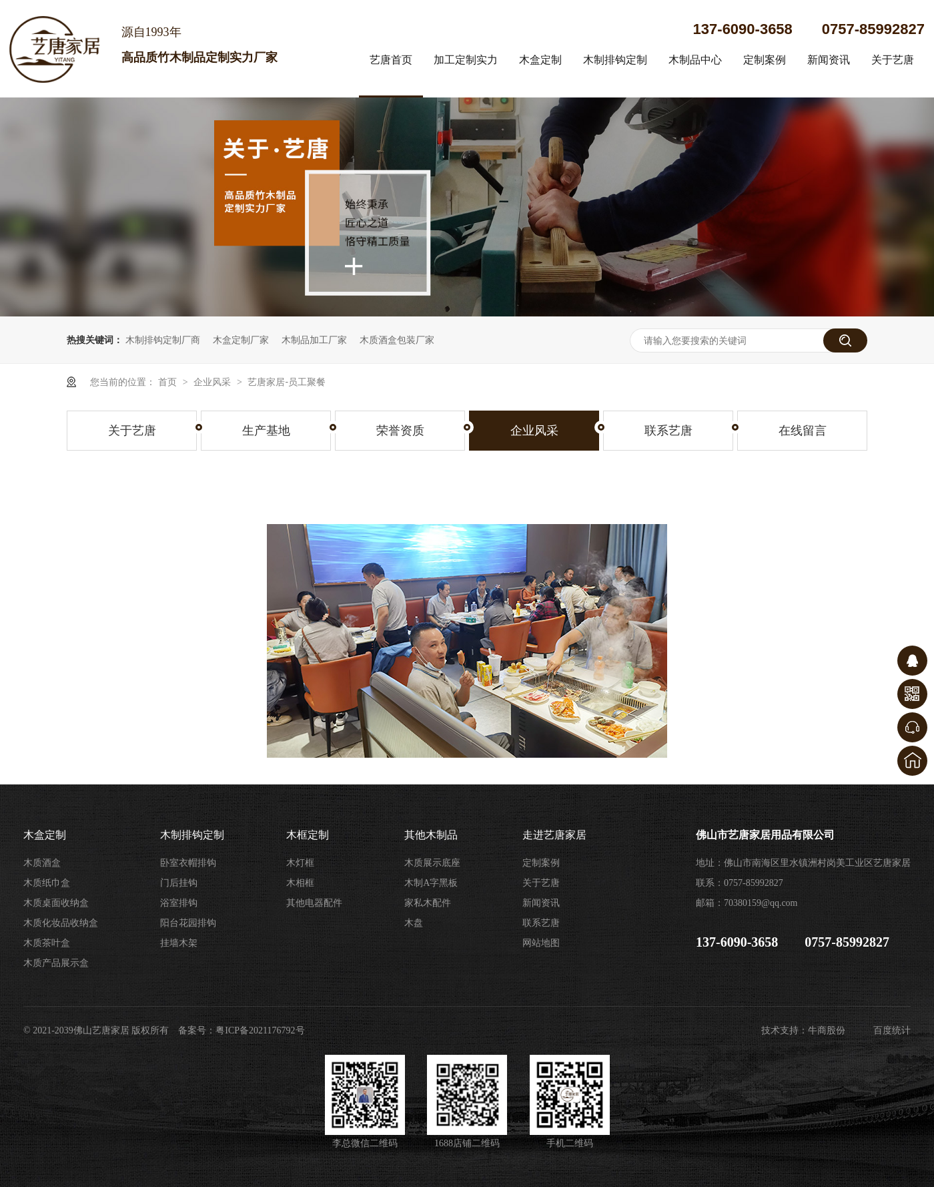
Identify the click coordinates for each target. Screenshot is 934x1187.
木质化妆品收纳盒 (60, 923)
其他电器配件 (314, 903)
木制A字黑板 (431, 883)
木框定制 (307, 835)
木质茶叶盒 (46, 943)
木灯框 (300, 863)
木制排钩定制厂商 (162, 339)
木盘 (413, 923)
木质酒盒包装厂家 (397, 339)
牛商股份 (826, 1030)
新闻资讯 (828, 59)
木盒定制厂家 (241, 339)
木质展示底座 (432, 863)
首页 (168, 382)
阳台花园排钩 (188, 923)
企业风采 (213, 382)
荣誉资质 (400, 430)
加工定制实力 (466, 59)
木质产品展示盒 (56, 963)
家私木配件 (427, 903)
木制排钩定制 (615, 59)
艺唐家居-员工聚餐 (287, 382)
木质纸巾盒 (46, 883)
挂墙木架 (178, 943)
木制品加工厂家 (314, 339)
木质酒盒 (42, 863)
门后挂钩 (178, 883)
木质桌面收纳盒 (56, 903)
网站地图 (541, 943)
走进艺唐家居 (554, 835)
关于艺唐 (892, 59)
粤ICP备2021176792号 (259, 1030)
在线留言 (803, 430)
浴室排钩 (178, 903)
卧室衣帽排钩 (188, 863)
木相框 (300, 883)
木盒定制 (540, 59)
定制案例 (764, 59)
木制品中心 (695, 59)
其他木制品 (431, 835)
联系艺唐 (668, 430)
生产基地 (266, 430)
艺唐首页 (391, 59)
